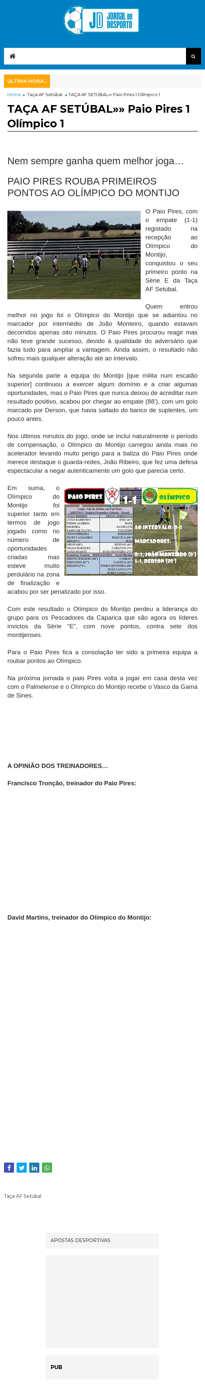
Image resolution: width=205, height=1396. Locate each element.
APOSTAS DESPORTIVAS (80, 1240)
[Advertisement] (60, 734)
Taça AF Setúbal (44, 94)
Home (14, 94)
